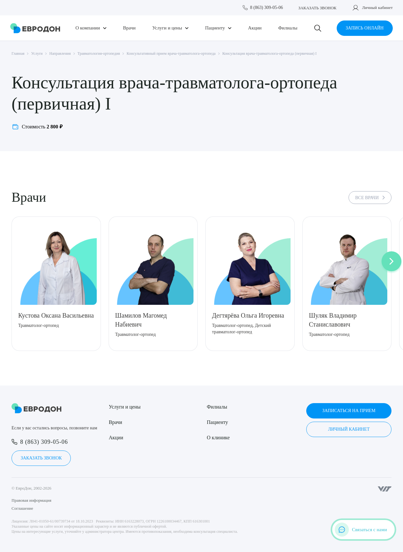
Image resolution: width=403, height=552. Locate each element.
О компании (88, 28)
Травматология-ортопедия (99, 53)
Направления (60, 53)
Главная (18, 53)
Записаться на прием (348, 410)
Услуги (37, 53)
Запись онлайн (364, 28)
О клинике (218, 437)
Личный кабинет (377, 7)
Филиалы (288, 28)
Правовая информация (31, 500)
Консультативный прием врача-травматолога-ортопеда (171, 53)
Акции (254, 28)
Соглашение (22, 508)
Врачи (129, 28)
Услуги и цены (167, 28)
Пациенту (215, 28)
